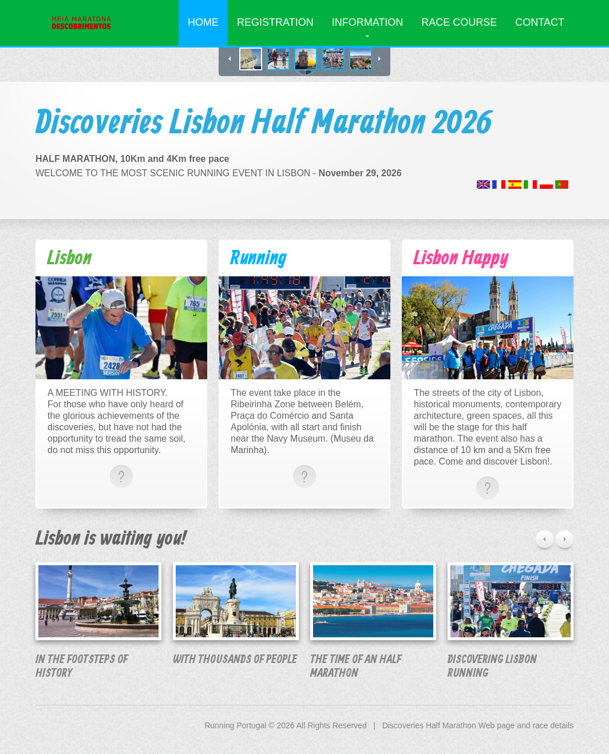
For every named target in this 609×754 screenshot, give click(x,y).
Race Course (459, 22)
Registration (275, 22)
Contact (539, 22)
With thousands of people (235, 660)
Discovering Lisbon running (492, 667)
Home (203, 22)
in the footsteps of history (81, 667)
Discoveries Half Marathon (429, 725)
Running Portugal (235, 725)
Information (368, 22)
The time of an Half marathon (355, 667)
